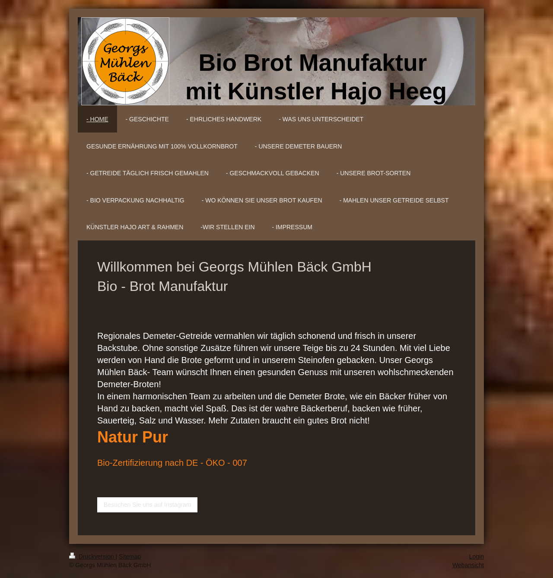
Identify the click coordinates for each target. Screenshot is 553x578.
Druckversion (92, 556)
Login (476, 556)
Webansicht (468, 565)
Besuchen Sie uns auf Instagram (147, 504)
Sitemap (130, 556)
